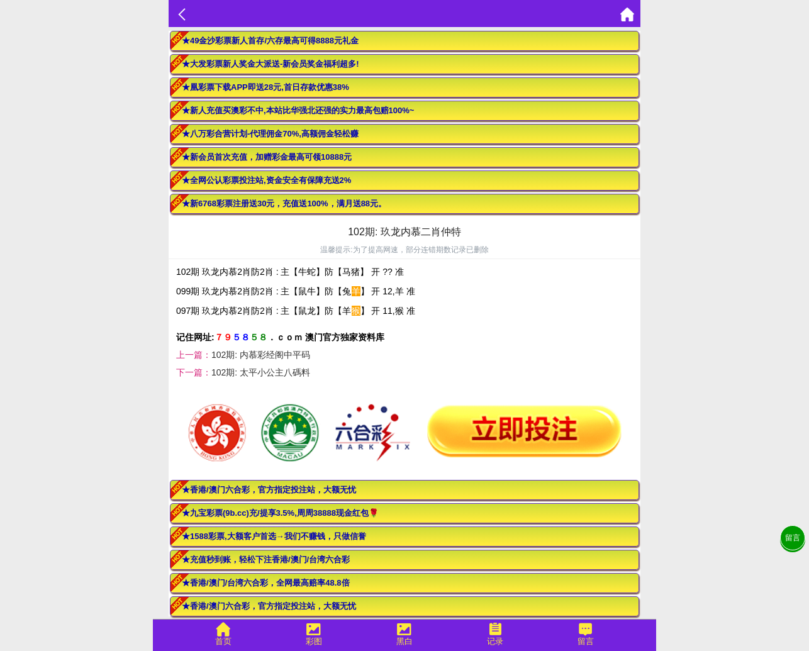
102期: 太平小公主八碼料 (260, 372)
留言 (792, 537)
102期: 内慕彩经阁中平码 (260, 355)
